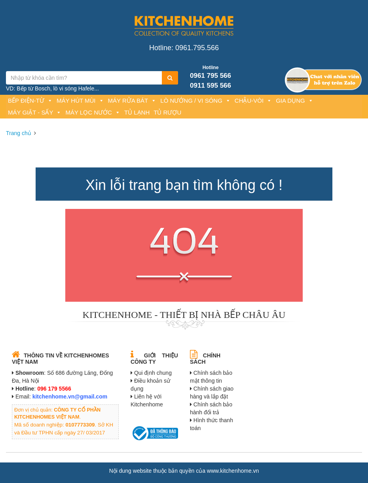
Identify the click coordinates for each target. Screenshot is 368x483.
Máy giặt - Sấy (34, 112)
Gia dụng (294, 100)
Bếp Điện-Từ (30, 100)
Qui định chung (153, 373)
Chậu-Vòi (253, 100)
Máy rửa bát (132, 100)
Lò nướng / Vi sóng (195, 100)
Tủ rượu (167, 112)
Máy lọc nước (92, 112)
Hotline (211, 67)
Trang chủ (18, 133)
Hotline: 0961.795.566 (184, 48)
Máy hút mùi (80, 100)
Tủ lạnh (137, 112)
